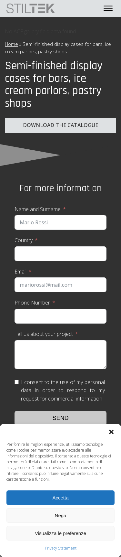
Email (20, 271)
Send (60, 418)
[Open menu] (108, 8)
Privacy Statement (60, 548)
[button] (111, 432)
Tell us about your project (44, 333)
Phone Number (32, 302)
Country (24, 240)
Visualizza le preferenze (60, 533)
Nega (60, 515)
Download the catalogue (60, 125)
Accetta (60, 497)
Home (11, 44)
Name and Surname (38, 209)
